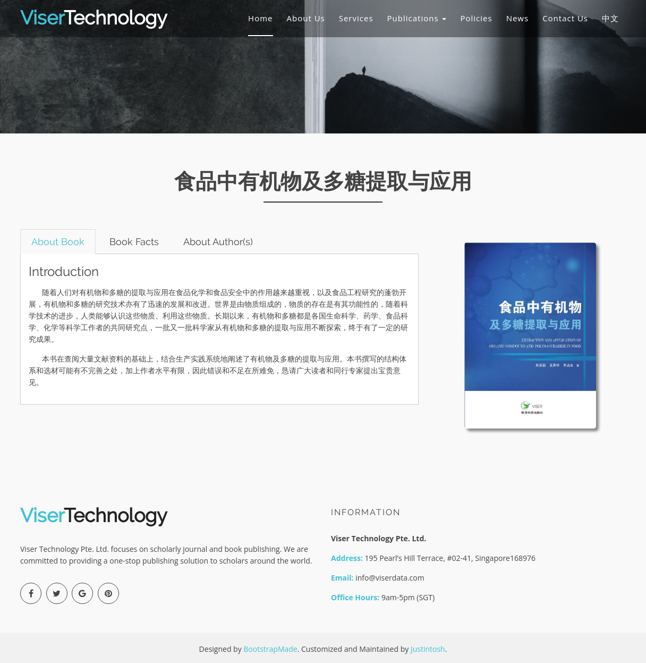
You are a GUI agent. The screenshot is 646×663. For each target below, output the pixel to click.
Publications (417, 18)
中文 (610, 18)
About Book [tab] (57, 241)
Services (356, 18)
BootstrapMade (270, 649)
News (517, 18)
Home (260, 18)
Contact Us (565, 18)
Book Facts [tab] (134, 241)
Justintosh (428, 649)
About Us (306, 18)
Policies (476, 18)
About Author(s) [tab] (218, 241)
